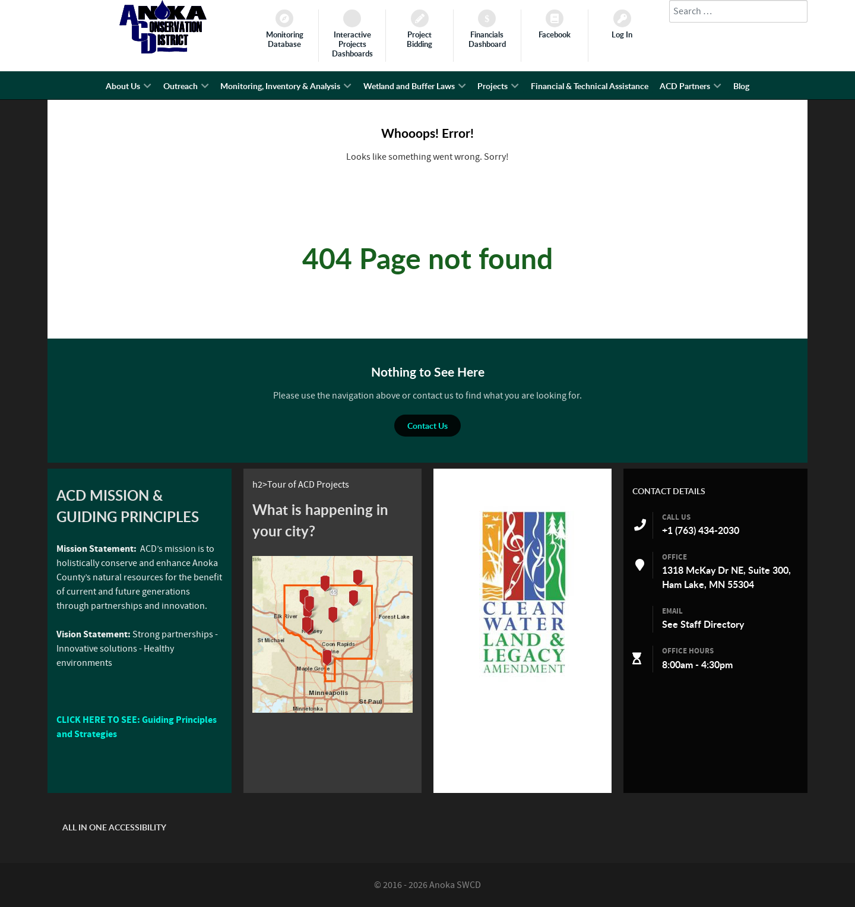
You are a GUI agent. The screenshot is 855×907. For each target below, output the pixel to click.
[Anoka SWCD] (163, 50)
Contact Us (427, 426)
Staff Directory (712, 624)
